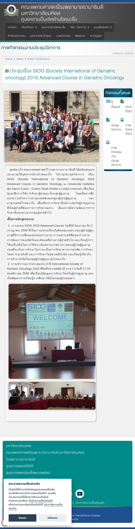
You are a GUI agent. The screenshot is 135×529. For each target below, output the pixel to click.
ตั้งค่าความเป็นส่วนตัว (41, 501)
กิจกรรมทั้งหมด (118, 92)
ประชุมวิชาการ (113, 125)
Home (8, 59)
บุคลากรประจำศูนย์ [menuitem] (40, 36)
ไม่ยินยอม (53, 518)
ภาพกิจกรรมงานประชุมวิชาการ (113, 154)
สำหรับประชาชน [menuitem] (16, 36)
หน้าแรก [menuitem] (12, 27)
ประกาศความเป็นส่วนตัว (89, 502)
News (20, 59)
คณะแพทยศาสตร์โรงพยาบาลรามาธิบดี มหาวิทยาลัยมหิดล (62, 10)
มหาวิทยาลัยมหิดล (18, 446)
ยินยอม (22, 518)
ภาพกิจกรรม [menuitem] (63, 36)
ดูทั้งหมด (113, 104)
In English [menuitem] (96, 36)
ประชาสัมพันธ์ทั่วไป (128, 106)
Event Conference (38, 59)
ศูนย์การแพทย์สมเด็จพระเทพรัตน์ (28, 473)
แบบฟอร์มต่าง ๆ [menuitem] (102, 27)
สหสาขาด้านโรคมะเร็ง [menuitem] (53, 27)
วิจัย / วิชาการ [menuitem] (79, 28)
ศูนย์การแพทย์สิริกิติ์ (19, 466)
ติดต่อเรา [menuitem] (80, 36)
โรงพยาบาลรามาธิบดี (20, 459)
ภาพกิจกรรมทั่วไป (128, 127)
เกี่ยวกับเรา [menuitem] (28, 28)
